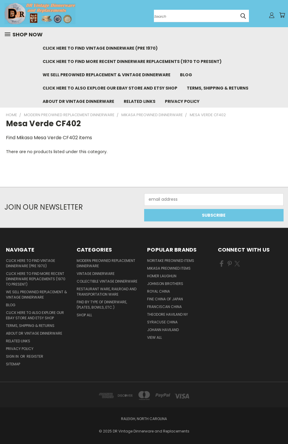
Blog (186, 75)
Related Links (139, 101)
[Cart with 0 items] (282, 15)
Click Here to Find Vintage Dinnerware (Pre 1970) (100, 48)
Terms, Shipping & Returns (217, 88)
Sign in (13, 356)
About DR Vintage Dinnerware (78, 101)
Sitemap (13, 364)
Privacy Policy (182, 101)
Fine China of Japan (165, 299)
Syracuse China (162, 322)
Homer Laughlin (161, 275)
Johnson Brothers (165, 283)
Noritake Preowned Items (170, 260)
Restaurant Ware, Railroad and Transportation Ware (106, 291)
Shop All (84, 314)
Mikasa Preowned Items (169, 268)
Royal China (158, 291)
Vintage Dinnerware (96, 273)
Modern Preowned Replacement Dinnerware (106, 263)
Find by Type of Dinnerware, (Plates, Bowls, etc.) (102, 304)
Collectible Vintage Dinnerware (107, 281)
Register (35, 356)
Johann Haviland (163, 329)
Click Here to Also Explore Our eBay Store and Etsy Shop (110, 88)
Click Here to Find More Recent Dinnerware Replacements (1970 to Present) (132, 61)
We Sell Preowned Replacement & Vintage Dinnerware (106, 75)
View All (154, 337)
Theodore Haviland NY (167, 314)
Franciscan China (164, 306)
